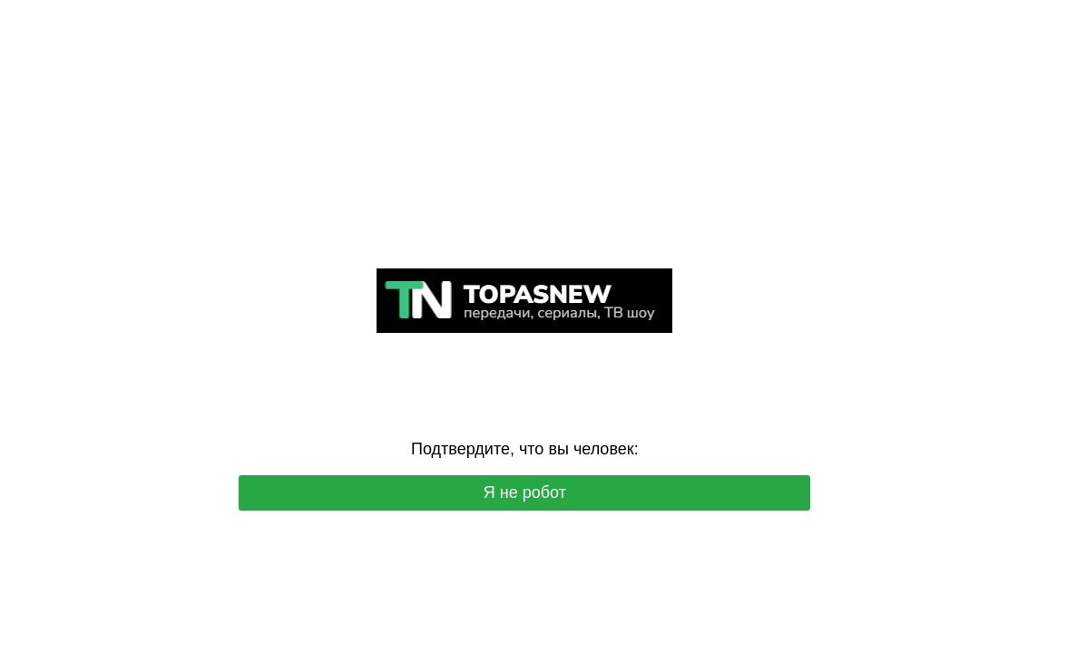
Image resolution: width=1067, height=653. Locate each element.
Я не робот (525, 492)
